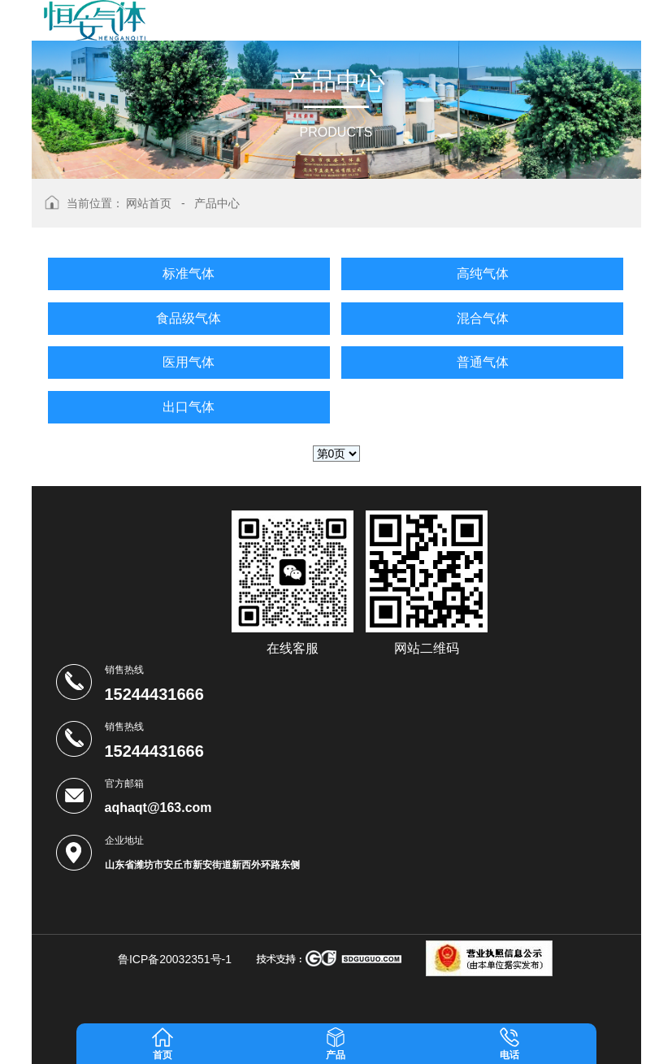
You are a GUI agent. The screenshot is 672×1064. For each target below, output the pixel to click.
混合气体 (483, 318)
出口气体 (189, 407)
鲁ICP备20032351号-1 (175, 959)
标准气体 (189, 273)
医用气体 (189, 362)
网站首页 (148, 203)
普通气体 (483, 362)
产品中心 (217, 203)
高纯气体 (483, 273)
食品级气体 (188, 318)
